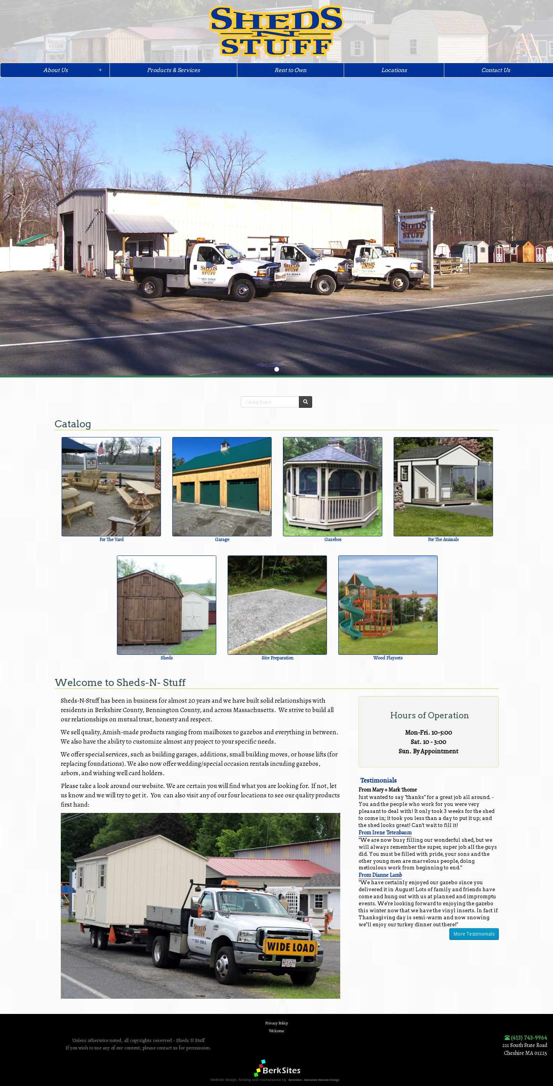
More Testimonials (474, 934)
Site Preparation (277, 657)
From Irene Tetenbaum (385, 832)
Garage (222, 539)
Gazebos (332, 539)
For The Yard (111, 539)
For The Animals (443, 539)
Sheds (167, 657)
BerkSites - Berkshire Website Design (314, 1080)
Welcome (276, 1031)
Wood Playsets (388, 657)
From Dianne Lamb (380, 875)
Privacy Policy (276, 1023)
